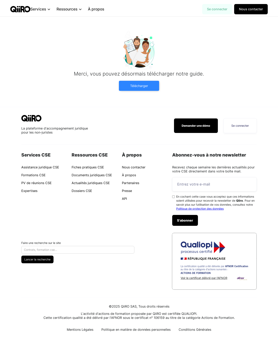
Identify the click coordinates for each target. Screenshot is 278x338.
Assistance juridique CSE (40, 167)
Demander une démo (196, 125)
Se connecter (217, 9)
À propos (102, 9)
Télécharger (139, 86)
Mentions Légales (80, 330)
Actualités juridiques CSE (91, 183)
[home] (20, 9)
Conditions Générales (195, 330)
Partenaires (130, 183)
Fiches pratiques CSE (88, 167)
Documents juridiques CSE (92, 175)
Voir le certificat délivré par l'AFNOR (204, 278)
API (124, 199)
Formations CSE (33, 175)
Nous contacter (251, 9)
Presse (127, 191)
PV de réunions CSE (36, 183)
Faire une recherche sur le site (41, 243)
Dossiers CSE (82, 191)
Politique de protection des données (200, 208)
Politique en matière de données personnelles (136, 330)
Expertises (29, 191)
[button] (47, 9)
